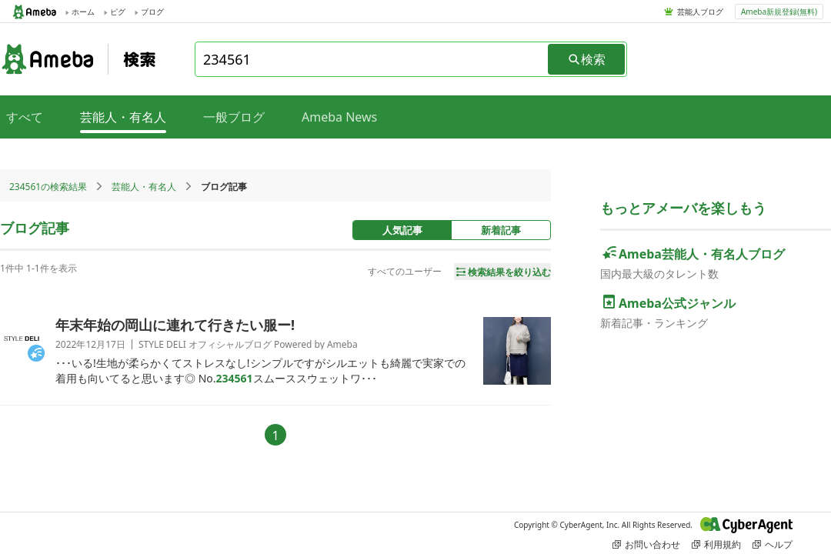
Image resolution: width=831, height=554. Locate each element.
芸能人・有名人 (144, 186)
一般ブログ (234, 116)
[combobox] (372, 59)
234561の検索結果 (48, 186)
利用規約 (716, 544)
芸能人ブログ (700, 11)
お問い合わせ (646, 544)
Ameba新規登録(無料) (779, 11)
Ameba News (339, 116)
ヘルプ (773, 544)
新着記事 (501, 230)
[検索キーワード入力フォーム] (372, 59)
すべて (24, 116)
